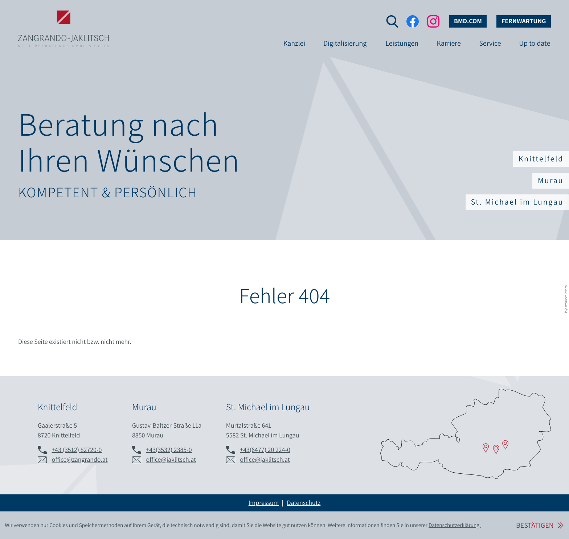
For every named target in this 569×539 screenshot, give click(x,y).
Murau (551, 181)
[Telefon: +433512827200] (77, 450)
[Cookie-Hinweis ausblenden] (539, 525)
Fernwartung (524, 21)
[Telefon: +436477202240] (265, 450)
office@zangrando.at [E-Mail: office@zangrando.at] (80, 460)
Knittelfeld (541, 159)
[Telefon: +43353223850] (169, 450)
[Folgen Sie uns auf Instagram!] (433, 21)
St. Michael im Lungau (517, 202)
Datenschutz (303, 503)
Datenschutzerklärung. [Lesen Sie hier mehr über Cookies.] (454, 525)
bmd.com (468, 21)
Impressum (264, 503)
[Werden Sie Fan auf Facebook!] (412, 21)
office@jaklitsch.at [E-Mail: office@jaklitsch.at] (171, 460)
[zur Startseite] (63, 17)
